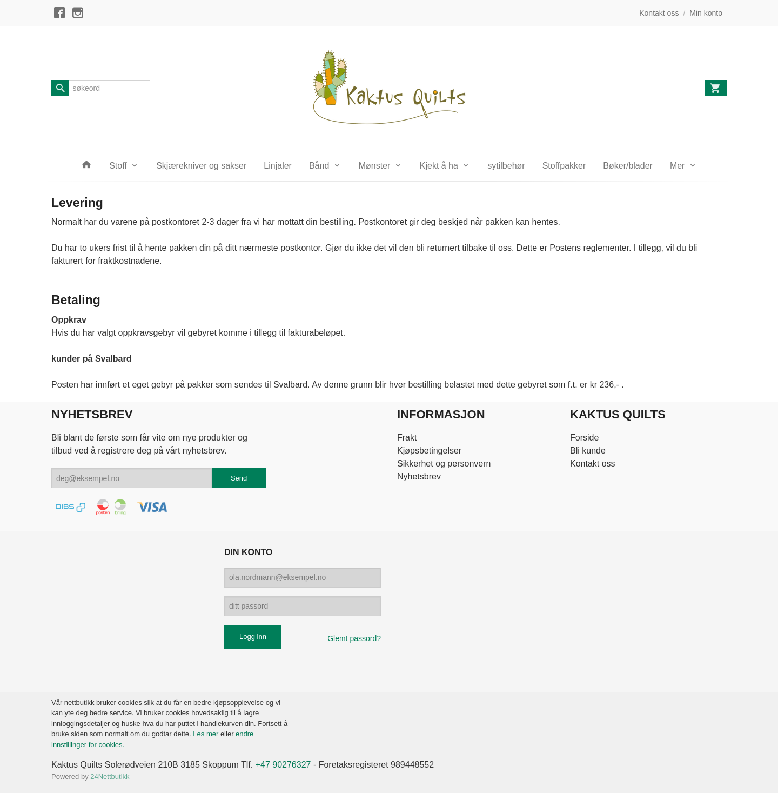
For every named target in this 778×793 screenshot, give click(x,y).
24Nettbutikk (109, 776)
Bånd (319, 165)
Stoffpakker (564, 165)
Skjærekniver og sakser (201, 165)
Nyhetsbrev (419, 476)
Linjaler (278, 165)
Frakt (407, 437)
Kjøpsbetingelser (429, 450)
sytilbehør (506, 165)
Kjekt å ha (439, 165)
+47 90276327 (283, 764)
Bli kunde (588, 450)
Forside (584, 437)
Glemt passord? (354, 638)
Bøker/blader (628, 165)
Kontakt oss (592, 463)
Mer (677, 165)
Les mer (206, 734)
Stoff (118, 165)
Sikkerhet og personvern (444, 463)
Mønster (375, 165)
